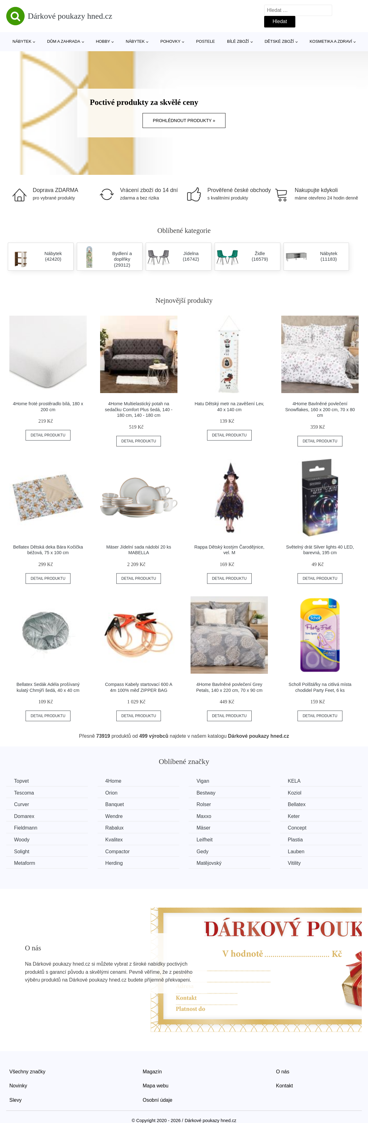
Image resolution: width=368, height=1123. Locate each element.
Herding (114, 863)
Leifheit (204, 839)
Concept (297, 827)
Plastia (295, 839)
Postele (205, 41)
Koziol (295, 792)
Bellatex (297, 804)
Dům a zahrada (63, 41)
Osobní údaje (157, 1100)
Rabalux (114, 827)
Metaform (24, 863)
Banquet (114, 804)
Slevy (15, 1100)
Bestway (205, 792)
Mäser (203, 827)
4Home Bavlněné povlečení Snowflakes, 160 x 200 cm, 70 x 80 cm (320, 409)
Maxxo (203, 816)
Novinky (18, 1085)
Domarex (24, 816)
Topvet (21, 781)
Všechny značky (27, 1071)
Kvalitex (114, 839)
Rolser (203, 804)
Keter (294, 816)
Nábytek (21, 41)
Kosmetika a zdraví (331, 41)
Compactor (117, 851)
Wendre (114, 816)
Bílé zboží (238, 41)
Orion (111, 792)
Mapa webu (156, 1085)
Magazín (152, 1071)
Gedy (202, 851)
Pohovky (170, 41)
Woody (22, 839)
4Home (113, 781)
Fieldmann (25, 827)
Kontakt (284, 1085)
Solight (21, 851)
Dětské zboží (279, 41)
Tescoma (24, 792)
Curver (21, 804)
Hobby (103, 41)
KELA (294, 781)
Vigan (202, 781)
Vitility (294, 863)
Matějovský (208, 863)
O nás (282, 1071)
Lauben (296, 851)
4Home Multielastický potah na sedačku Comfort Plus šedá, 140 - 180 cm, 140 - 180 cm (138, 409)
